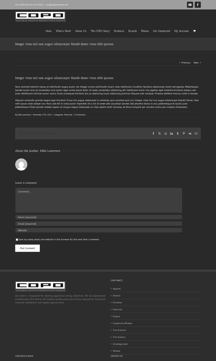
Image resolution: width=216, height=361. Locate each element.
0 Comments (79, 114)
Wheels (116, 350)
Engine (116, 316)
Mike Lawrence (24, 114)
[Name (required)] (98, 217)
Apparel (117, 288)
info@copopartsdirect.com (57, 4)
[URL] (98, 230)
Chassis (116, 295)
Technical (68, 114)
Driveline (117, 302)
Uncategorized (120, 343)
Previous (186, 62)
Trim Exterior (119, 330)
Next (196, 62)
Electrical (117, 309)
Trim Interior (119, 337)
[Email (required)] (98, 223)
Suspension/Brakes (122, 323)
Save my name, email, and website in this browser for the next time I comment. (59, 239)
